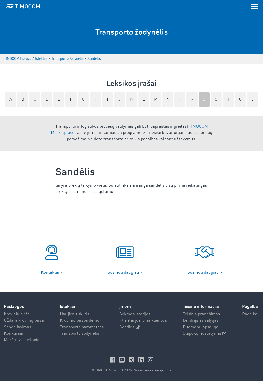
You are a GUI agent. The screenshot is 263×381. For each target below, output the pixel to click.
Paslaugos (14, 306)
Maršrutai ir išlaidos (22, 340)
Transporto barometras (82, 327)
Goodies (129, 327)
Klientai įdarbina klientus (143, 320)
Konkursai (13, 333)
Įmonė (125, 306)
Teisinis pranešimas (201, 314)
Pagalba (249, 314)
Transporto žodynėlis (79, 333)
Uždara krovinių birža (24, 320)
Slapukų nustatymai (204, 333)
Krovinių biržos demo (80, 320)
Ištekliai (67, 306)
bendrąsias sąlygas (200, 320)
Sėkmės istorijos (134, 314)
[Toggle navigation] (254, 6)
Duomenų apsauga (200, 327)
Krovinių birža (17, 314)
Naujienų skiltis (74, 314)
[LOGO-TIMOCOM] (23, 6)
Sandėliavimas (17, 327)
